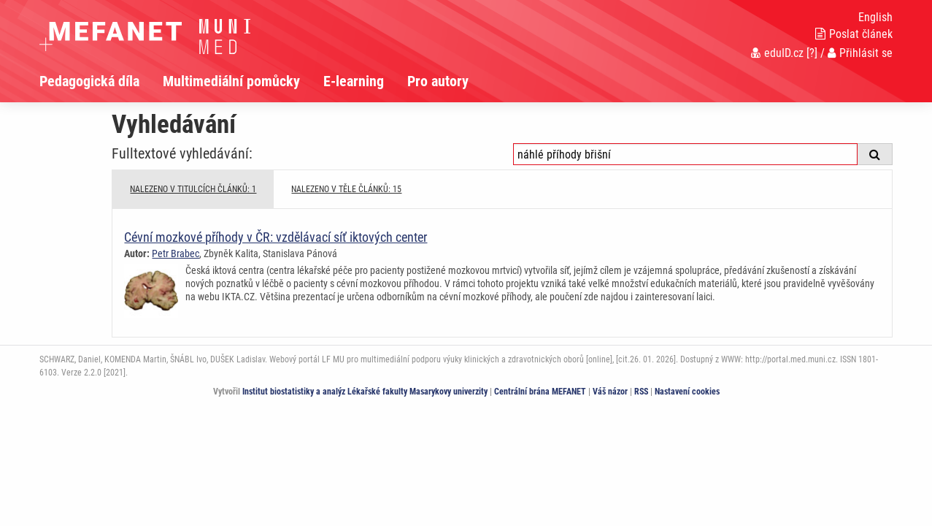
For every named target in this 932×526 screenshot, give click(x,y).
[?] (811, 53)
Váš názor (610, 391)
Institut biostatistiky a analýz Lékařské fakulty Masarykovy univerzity (365, 391)
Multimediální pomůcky (231, 81)
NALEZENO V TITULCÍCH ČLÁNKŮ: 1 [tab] (193, 189)
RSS (641, 391)
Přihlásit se (860, 53)
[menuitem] (101, 81)
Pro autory (438, 81)
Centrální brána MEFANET (540, 391)
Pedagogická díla (89, 81)
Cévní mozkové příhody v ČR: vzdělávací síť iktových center (275, 237)
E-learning (353, 81)
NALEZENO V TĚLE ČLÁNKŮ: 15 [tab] (346, 189)
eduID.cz (777, 53)
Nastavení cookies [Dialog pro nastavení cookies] (687, 391)
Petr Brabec (175, 253)
